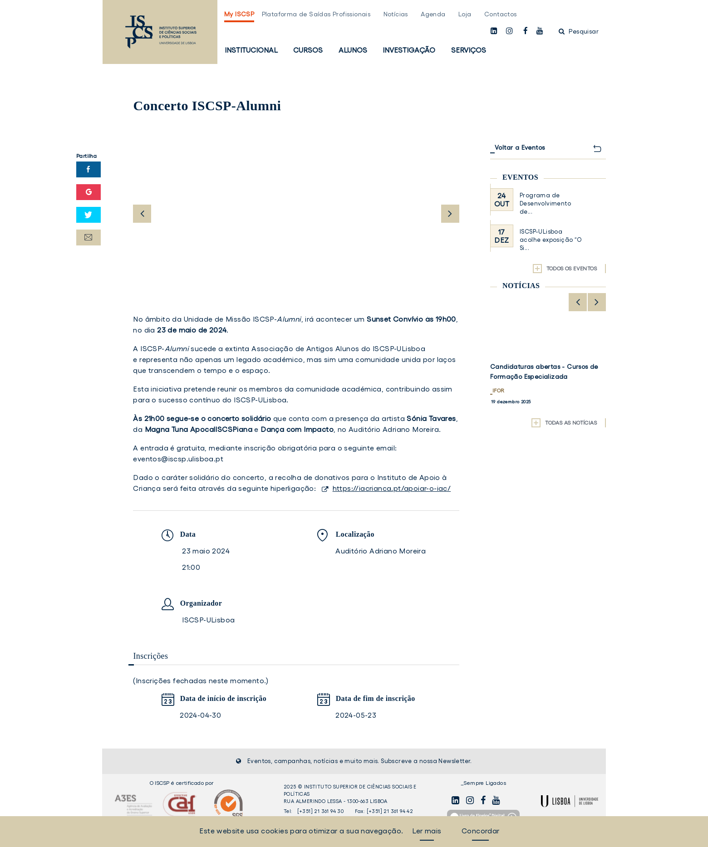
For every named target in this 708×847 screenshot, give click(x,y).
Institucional (251, 50)
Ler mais (426, 831)
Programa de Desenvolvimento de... (545, 203)
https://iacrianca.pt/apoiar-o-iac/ (392, 488)
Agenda (433, 14)
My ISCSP (239, 14)
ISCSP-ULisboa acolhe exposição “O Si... (551, 239)
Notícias (396, 14)
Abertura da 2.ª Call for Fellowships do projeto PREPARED (545, 371)
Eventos (520, 177)
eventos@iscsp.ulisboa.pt (178, 459)
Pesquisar (579, 31)
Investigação (409, 50)
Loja (465, 14)
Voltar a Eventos (520, 147)
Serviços (468, 50)
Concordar (481, 831)
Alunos (353, 50)
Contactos (500, 14)
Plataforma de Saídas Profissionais (316, 14)
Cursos (308, 50)
